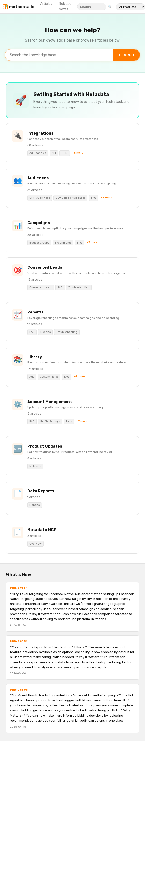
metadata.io (21, 6)
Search (126, 55)
